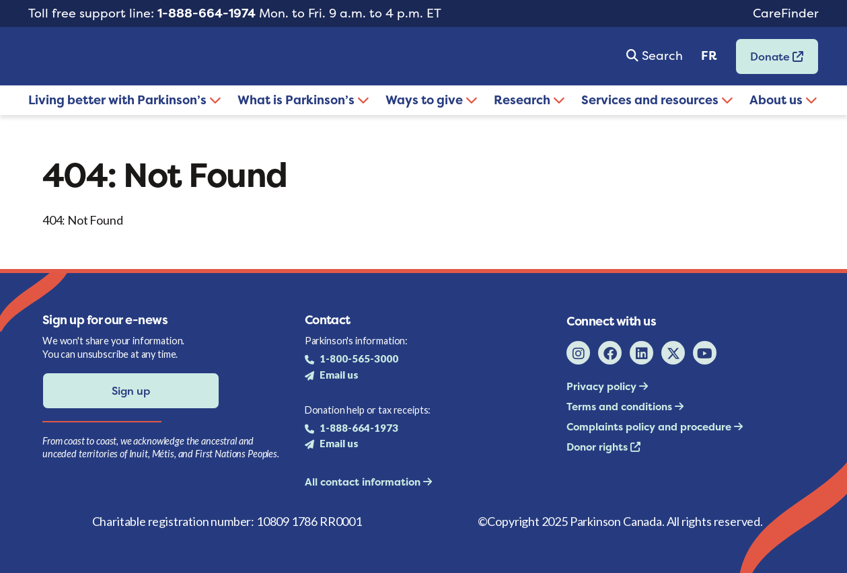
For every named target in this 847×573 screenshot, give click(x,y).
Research (529, 99)
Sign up (131, 390)
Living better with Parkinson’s (124, 99)
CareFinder (786, 13)
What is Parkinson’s (303, 99)
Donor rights (598, 447)
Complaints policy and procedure (650, 427)
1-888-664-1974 (206, 13)
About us (783, 99)
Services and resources (657, 99)
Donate (769, 61)
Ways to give (431, 99)
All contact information (364, 482)
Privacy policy (602, 386)
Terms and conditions (620, 406)
